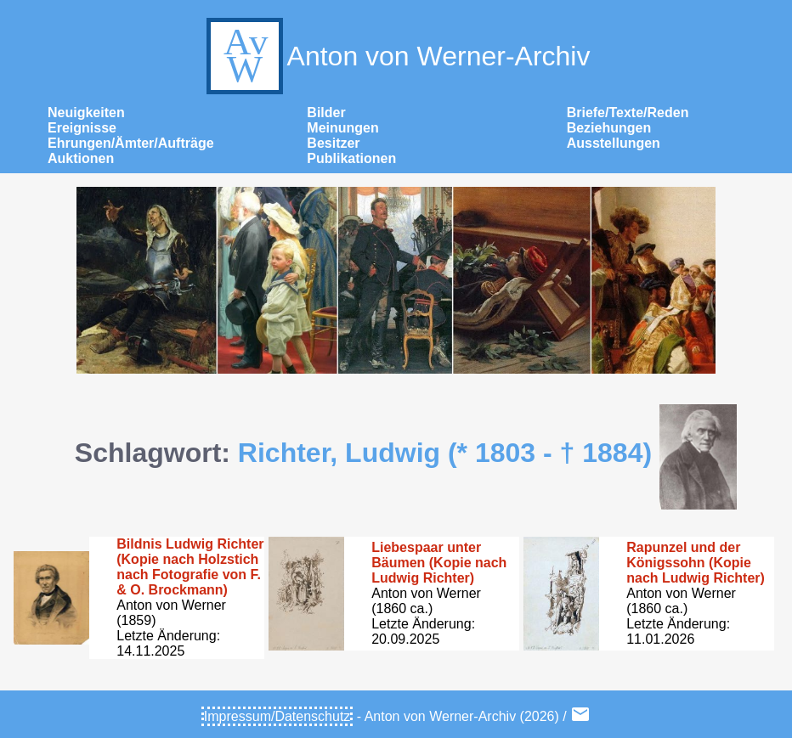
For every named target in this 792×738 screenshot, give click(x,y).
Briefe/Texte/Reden (628, 112)
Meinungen (342, 128)
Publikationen (351, 158)
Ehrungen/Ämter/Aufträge (131, 143)
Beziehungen (609, 128)
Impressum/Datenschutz (277, 716)
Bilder (326, 112)
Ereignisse (82, 128)
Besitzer (333, 143)
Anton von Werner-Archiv (396, 56)
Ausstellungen (613, 143)
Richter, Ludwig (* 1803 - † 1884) (445, 452)
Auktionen (81, 158)
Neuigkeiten (86, 112)
